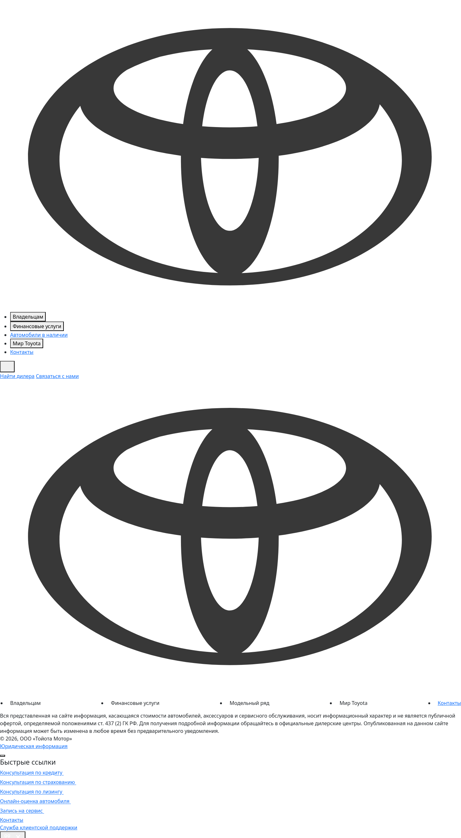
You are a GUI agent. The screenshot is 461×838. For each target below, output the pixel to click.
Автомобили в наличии (39, 334)
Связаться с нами (57, 376)
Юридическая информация (34, 746)
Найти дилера (17, 376)
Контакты (21, 351)
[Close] (2, 756)
